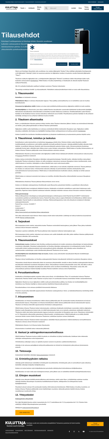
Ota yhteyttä (25, 412)
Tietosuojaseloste (40, 430)
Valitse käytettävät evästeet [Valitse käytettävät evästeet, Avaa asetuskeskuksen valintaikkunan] (36, 64)
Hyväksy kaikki (74, 64)
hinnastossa (49, 142)
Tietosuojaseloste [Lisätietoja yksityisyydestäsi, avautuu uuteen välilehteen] (38, 59)
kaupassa (20, 155)
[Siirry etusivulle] (11, 8)
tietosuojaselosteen (42, 355)
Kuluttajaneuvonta (11, 432)
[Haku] (58, 8)
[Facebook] (69, 431)
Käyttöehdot (29, 430)
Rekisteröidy (92, 2)
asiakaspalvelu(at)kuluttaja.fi (30, 407)
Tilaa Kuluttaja (98, 8)
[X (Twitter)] (79, 431)
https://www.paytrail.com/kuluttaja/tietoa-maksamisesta (32, 212)
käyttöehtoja (34, 80)
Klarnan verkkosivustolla (27, 217)
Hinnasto (50, 430)
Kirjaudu (101, 2)
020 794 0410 (22, 402)
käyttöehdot (81, 131)
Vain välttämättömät (62, 64)
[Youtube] (84, 431)
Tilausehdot (19, 430)
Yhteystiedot (9, 430)
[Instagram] (74, 431)
